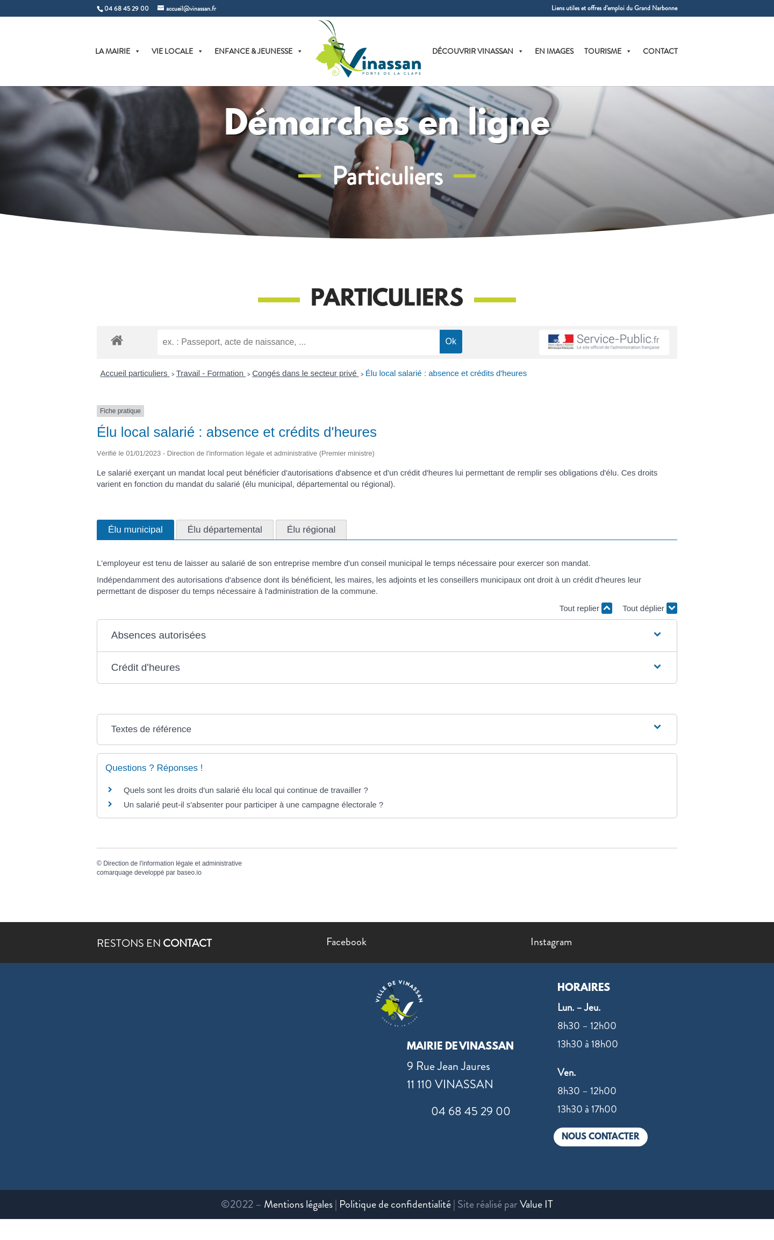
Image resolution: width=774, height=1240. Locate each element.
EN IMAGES (554, 51)
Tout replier (586, 608)
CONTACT (660, 51)
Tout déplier (649, 608)
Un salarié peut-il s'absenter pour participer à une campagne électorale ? (253, 804)
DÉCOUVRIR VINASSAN (478, 51)
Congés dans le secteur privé (305, 373)
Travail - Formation (211, 373)
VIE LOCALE (178, 51)
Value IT (536, 1204)
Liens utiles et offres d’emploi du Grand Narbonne (614, 9)
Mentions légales (298, 1204)
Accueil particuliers (135, 373)
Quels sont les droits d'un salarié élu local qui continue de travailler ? (246, 790)
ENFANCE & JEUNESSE (258, 51)
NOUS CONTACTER (601, 1137)
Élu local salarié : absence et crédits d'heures (446, 373)
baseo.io (189, 872)
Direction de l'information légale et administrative (172, 863)
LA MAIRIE (118, 51)
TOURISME (608, 51)
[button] (387, 635)
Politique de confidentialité (395, 1204)
